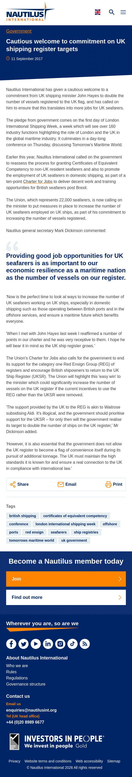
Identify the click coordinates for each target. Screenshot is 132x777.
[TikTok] (72, 644)
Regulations (17, 678)
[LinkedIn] (48, 644)
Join (67, 579)
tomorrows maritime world (31, 540)
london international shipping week (65, 524)
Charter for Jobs (38, 181)
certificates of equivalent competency (75, 516)
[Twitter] (23, 644)
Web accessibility (89, 761)
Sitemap (113, 761)
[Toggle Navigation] (123, 12)
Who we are (17, 666)
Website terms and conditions (48, 761)
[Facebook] (11, 644)
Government (18, 31)
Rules (11, 672)
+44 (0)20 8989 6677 (25, 722)
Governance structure (25, 684)
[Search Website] (111, 12)
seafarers (59, 532)
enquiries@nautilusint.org (31, 710)
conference (18, 524)
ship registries (86, 532)
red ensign (34, 532)
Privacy (14, 761)
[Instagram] (60, 644)
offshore (110, 524)
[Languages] (98, 12)
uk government (74, 540)
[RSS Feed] (85, 644)
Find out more (67, 597)
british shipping (22, 516)
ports (13, 532)
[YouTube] (36, 644)
